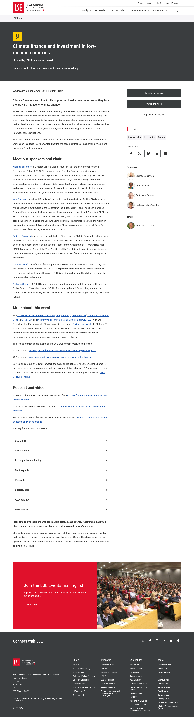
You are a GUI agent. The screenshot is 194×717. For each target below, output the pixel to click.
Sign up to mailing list (154, 114)
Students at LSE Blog (138, 701)
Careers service (135, 676)
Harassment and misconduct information (139, 709)
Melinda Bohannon (22, 166)
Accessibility (61, 499)
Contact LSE (163, 684)
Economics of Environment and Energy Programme (43, 315)
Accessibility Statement (168, 702)
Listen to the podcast (154, 93)
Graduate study (79, 672)
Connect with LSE (29, 641)
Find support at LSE (137, 705)
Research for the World (110, 672)
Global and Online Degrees (84, 676)
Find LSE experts (108, 684)
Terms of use (163, 695)
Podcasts (61, 480)
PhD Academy (135, 680)
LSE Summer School (81, 691)
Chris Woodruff (20, 264)
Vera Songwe (19, 199)
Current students (145, 3)
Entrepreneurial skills (138, 684)
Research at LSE (108, 665)
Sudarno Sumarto (22, 236)
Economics (149, 137)
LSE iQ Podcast (107, 680)
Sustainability (134, 137)
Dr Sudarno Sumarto (145, 195)
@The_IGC (26, 319)
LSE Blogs (61, 440)
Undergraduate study (81, 669)
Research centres (108, 687)
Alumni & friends (172, 3)
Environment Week (81, 324)
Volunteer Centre (136, 693)
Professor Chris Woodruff (148, 205)
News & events (140, 10)
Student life (119, 10)
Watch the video (154, 104)
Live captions (61, 450)
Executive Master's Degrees (84, 687)
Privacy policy (163, 699)
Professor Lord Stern (146, 225)
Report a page (164, 687)
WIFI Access (61, 509)
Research (101, 10)
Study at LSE (78, 665)
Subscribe (32, 604)
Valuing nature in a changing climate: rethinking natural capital (60, 357)
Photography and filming (61, 460)
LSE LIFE (133, 697)
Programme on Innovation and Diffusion (57, 319)
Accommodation (136, 669)
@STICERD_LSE (78, 315)
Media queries (61, 470)
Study (86, 10)
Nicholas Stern (20, 284)
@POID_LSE (85, 319)
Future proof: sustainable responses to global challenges (111, 693)
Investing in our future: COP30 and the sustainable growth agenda (62, 350)
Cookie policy (163, 691)
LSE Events (18, 18)
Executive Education (81, 680)
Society (161, 137)
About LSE (160, 10)
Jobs (160, 676)
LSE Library (134, 672)
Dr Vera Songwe (143, 185)
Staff (159, 3)
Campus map (163, 680)
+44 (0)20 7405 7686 (21, 691)
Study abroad (78, 695)
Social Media (61, 489)
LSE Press (105, 676)
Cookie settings (164, 665)
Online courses (79, 684)
